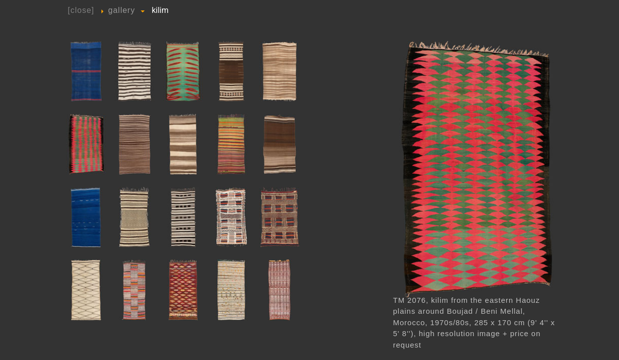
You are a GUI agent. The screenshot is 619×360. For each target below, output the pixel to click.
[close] (81, 10)
